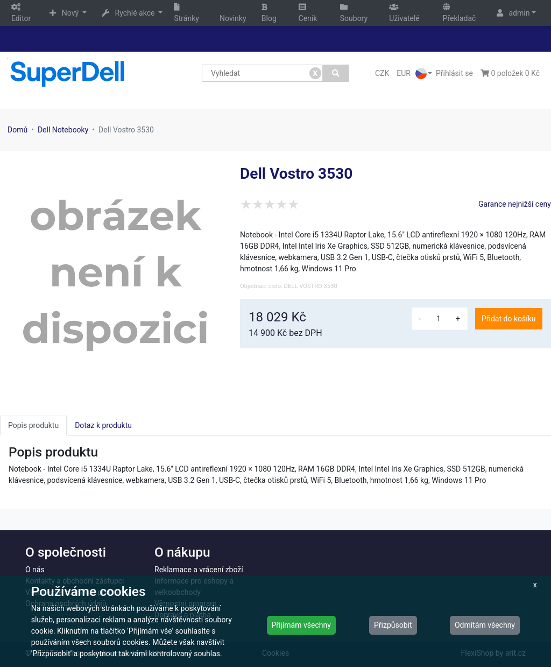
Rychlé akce (129, 13)
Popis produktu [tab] (33, 425)
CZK (382, 73)
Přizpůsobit (393, 625)
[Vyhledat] (336, 73)
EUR (404, 73)
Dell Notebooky (63, 129)
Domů (17, 129)
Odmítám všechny (485, 625)
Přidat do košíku (508, 318)
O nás (35, 569)
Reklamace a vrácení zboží (198, 569)
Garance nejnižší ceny (514, 204)
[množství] (438, 318)
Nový (65, 13)
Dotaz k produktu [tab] (103, 425)
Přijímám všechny (301, 625)
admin (513, 13)
